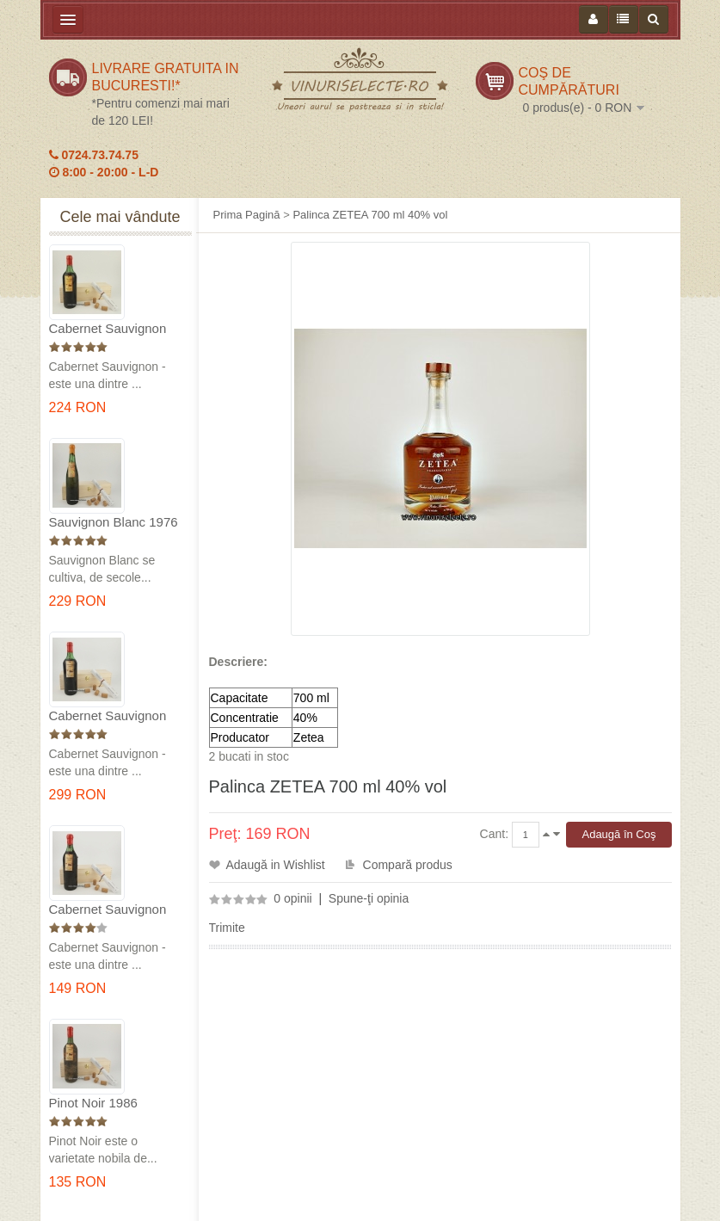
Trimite (227, 927)
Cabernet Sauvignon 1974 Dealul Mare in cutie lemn (108, 716)
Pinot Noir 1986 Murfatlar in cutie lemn (112, 1103)
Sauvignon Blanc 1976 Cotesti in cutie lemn (113, 523)
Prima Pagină (246, 214)
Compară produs (407, 865)
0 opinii (292, 898)
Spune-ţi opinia (369, 898)
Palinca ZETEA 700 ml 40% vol (369, 214)
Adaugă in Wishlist (275, 865)
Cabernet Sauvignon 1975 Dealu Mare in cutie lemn (108, 329)
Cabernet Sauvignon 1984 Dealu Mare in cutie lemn (108, 910)
